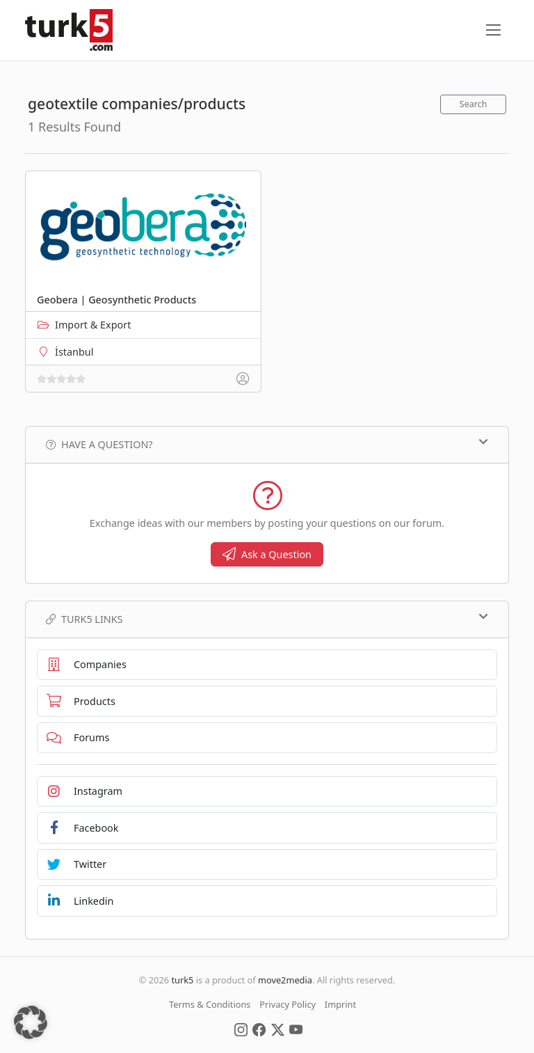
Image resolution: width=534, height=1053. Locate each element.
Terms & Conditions (209, 1004)
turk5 (182, 980)
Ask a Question (267, 554)
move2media (285, 980)
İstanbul (74, 351)
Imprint (340, 1004)
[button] (30, 1022)
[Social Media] (241, 1028)
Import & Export (93, 324)
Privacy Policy (287, 1004)
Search (473, 104)
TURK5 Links (267, 619)
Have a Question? (267, 444)
